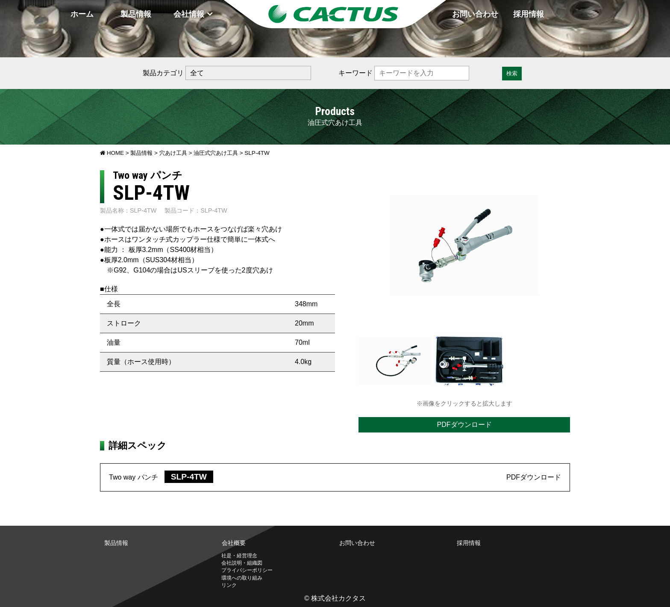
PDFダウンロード (464, 424)
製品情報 (135, 14)
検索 (511, 73)
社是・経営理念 (239, 555)
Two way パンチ (161, 477)
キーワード (355, 73)
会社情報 (188, 14)
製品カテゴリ (163, 73)
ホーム (82, 14)
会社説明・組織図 (241, 563)
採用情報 (528, 14)
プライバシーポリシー (247, 570)
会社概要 (234, 542)
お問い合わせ (475, 14)
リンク (229, 585)
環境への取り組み (241, 577)
